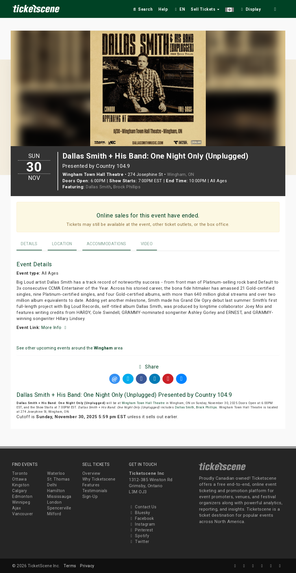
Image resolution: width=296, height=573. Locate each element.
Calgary (19, 490)
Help (163, 9)
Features (91, 485)
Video (147, 243)
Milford (54, 513)
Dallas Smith (98, 186)
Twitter (139, 541)
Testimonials (95, 490)
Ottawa (19, 479)
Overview (91, 473)
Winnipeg (21, 502)
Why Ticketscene (99, 479)
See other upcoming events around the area (69, 348)
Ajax (16, 508)
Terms (70, 565)
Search (142, 9)
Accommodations (106, 243)
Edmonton (22, 496)
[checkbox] (250, 8)
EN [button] (179, 9)
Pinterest (141, 530)
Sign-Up (90, 496)
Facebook (141, 518)
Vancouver (22, 513)
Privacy (87, 565)
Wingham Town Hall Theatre (143, 403)
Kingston (20, 485)
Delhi (52, 485)
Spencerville (59, 508)
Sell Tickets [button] (205, 9)
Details (29, 243)
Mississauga (59, 496)
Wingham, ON (180, 174)
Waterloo (56, 473)
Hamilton (56, 490)
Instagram (142, 524)
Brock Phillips (126, 186)
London (54, 502)
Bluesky (139, 512)
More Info (54, 327)
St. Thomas (58, 479)
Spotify (139, 535)
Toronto (20, 473)
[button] (229, 8)
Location (62, 243)
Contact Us (142, 507)
